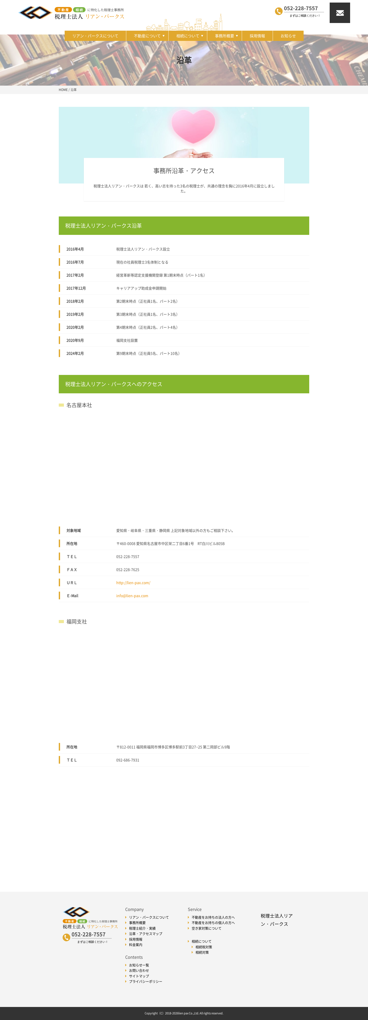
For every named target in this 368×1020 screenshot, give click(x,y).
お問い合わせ (139, 970)
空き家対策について (207, 928)
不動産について (149, 36)
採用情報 (257, 36)
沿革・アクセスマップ (145, 933)
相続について (189, 36)
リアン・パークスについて (95, 36)
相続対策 (202, 952)
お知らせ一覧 (139, 964)
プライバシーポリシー (145, 981)
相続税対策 (203, 946)
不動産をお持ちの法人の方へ (213, 917)
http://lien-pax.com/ (133, 582)
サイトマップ (139, 975)
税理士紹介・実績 (142, 928)
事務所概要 (226, 36)
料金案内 (135, 944)
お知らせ (288, 36)
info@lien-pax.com (132, 595)
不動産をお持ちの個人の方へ (213, 922)
